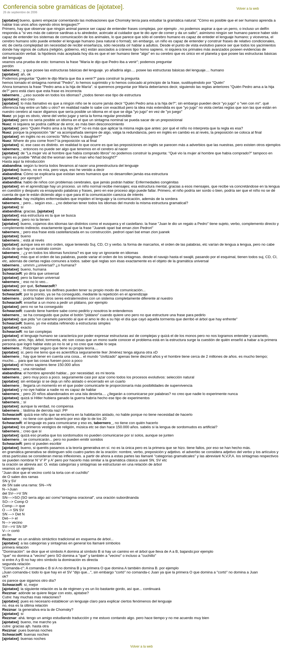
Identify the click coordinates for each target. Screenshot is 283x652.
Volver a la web (247, 9)
